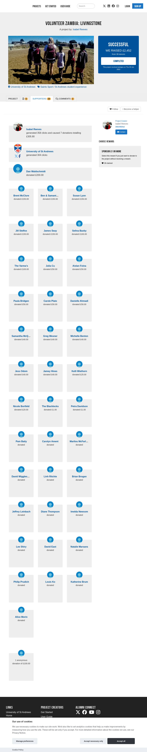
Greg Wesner (50, 336)
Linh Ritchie (50, 476)
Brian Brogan (79, 476)
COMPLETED (118, 61)
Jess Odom (21, 371)
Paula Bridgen (21, 301)
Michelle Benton (79, 336)
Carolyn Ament (50, 441)
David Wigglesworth (23, 476)
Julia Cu (50, 266)
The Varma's (21, 266)
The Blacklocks (50, 406)
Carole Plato (50, 301)
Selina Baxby (79, 231)
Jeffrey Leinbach (21, 511)
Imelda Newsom (79, 511)
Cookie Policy (17, 750)
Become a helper (130, 109)
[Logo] (15, 6)
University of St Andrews (21, 87)
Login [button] (127, 6)
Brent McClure (21, 195)
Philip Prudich (21, 582)
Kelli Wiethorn (79, 371)
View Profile (120, 126)
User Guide (65, 6)
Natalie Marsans (79, 547)
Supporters (42, 99)
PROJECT (13, 99)
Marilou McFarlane (80, 441)
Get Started (50, 6)
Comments (65, 99)
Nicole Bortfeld (21, 406)
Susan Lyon (79, 195)
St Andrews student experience (71, 87)
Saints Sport (45, 87)
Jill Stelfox (21, 231)
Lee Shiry (21, 547)
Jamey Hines (50, 371)
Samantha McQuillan (23, 336)
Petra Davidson (79, 406)
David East (50, 547)
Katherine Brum (79, 582)
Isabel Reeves (33, 129)
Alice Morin (21, 617)
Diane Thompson (50, 511)
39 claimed (120, 157)
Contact (121, 132)
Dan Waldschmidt (36, 171)
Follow (114, 109)
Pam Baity (21, 441)
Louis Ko (50, 582)
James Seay (50, 231)
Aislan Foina (79, 266)
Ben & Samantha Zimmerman (56, 195)
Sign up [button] (137, 6)
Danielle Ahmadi (79, 301)
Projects (37, 6)
